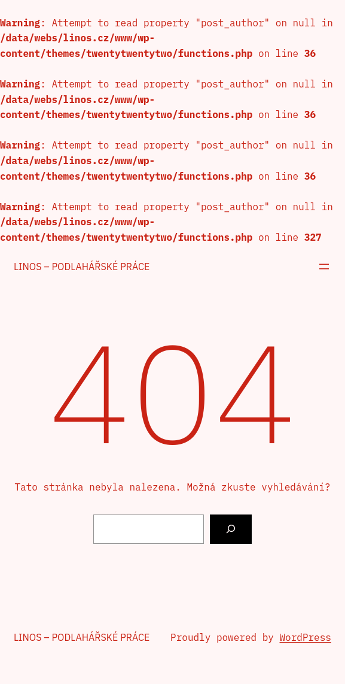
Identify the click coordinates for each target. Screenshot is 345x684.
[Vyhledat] (231, 529)
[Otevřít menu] (324, 266)
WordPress (305, 637)
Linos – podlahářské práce (81, 267)
